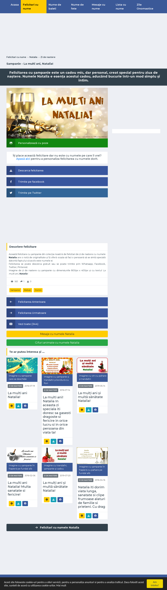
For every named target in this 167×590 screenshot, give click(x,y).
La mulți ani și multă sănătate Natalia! (90, 397)
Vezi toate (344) (22, 323)
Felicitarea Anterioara (25, 301)
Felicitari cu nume (30, 6)
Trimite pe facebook (25, 181)
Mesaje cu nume (98, 6)
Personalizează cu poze (27, 143)
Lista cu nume (121, 6)
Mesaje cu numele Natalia (57, 334)
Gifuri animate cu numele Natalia (57, 342)
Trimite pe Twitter (23, 192)
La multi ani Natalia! (17, 395)
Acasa (15, 4)
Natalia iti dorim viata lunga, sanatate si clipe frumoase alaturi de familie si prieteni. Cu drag (91, 497)
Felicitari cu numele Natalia (57, 527)
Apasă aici (23, 158)
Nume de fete (77, 6)
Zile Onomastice (145, 6)
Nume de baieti (55, 6)
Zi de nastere (48, 57)
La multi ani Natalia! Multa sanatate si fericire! (19, 488)
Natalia (33, 57)
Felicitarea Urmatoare (26, 312)
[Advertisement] (83, 34)
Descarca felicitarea (24, 170)
